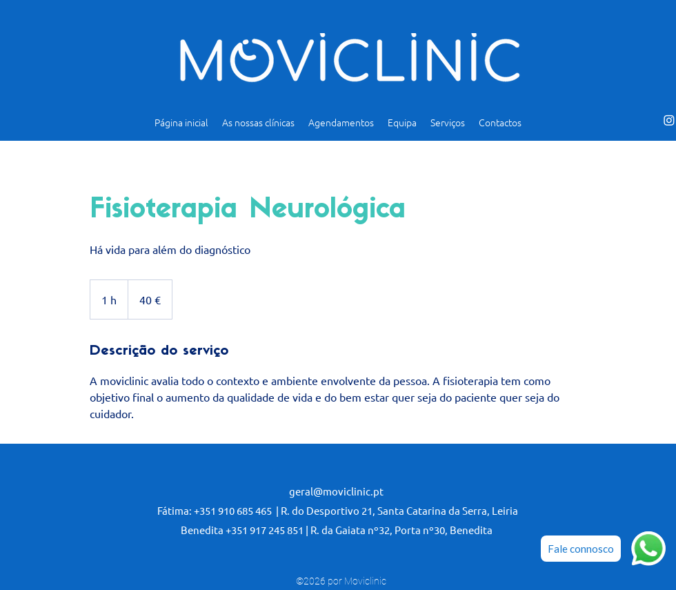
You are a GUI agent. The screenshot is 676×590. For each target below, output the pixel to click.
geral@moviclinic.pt (336, 491)
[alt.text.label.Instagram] (669, 120)
